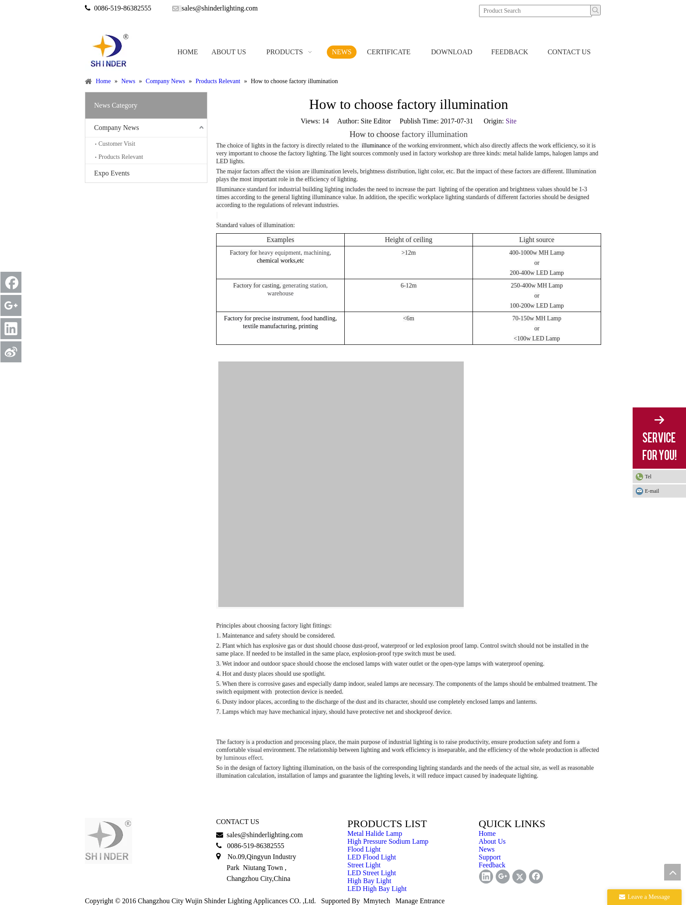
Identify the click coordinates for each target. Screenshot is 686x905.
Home (487, 833)
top (672, 872)
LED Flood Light (371, 857)
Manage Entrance (420, 901)
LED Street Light (371, 873)
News (486, 849)
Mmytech (377, 901)
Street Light (364, 865)
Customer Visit (116, 143)
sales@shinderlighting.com (220, 8)
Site (511, 121)
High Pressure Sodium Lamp (387, 841)
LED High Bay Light (377, 888)
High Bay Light (369, 880)
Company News (116, 127)
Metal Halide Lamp (374, 833)
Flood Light (364, 849)
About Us (492, 841)
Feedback (492, 865)
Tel (648, 477)
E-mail (652, 491)
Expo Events (112, 173)
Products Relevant (120, 157)
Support (490, 857)
